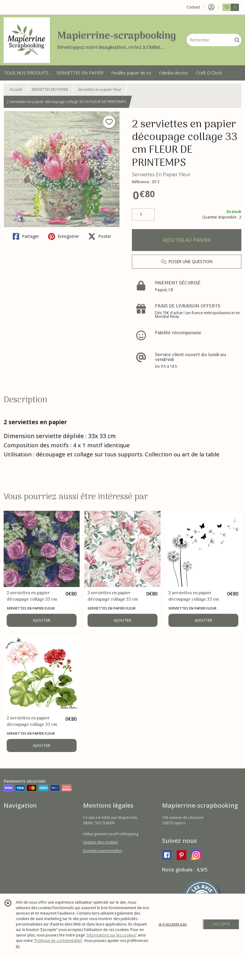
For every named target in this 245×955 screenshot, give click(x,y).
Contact (193, 7)
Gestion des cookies (100, 842)
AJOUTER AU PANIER (186, 240)
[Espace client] (211, 7)
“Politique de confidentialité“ (58, 940)
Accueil (16, 89)
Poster (99, 236)
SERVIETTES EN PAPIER (50, 89)
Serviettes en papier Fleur (100, 89)
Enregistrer (63, 236)
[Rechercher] (237, 40)
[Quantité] (143, 214)
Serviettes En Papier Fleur (161, 174)
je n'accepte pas (173, 924)
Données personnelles (102, 850)
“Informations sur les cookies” (111, 935)
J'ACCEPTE (221, 924)
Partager (26, 236)
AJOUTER (41, 620)
